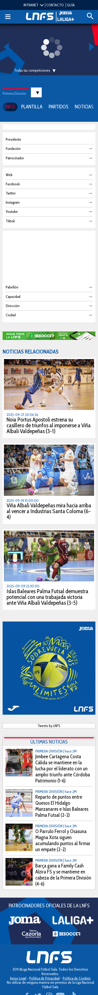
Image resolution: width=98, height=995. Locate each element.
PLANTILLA (31, 107)
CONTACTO (55, 5)
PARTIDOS (58, 107)
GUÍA (71, 5)
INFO (10, 107)
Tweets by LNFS (49, 725)
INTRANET (31, 5)
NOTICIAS (84, 107)
